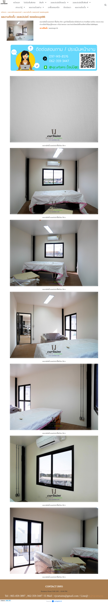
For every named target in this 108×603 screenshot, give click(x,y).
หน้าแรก (3, 12)
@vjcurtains (96, 595)
